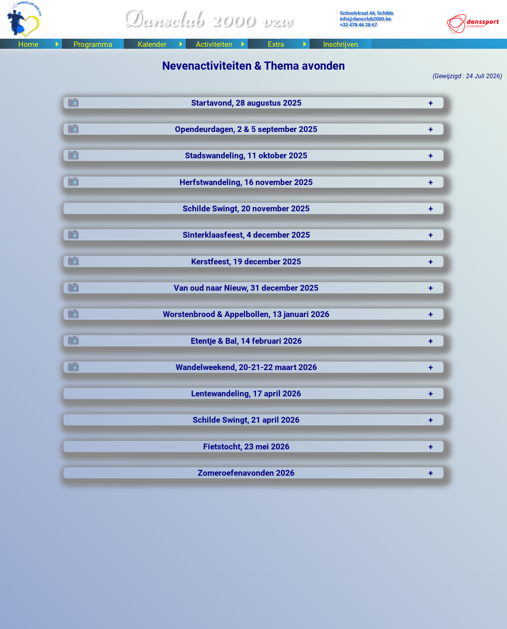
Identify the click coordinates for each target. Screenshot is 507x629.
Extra (287, 44)
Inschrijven (339, 44)
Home (38, 44)
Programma (92, 44)
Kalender (160, 44)
